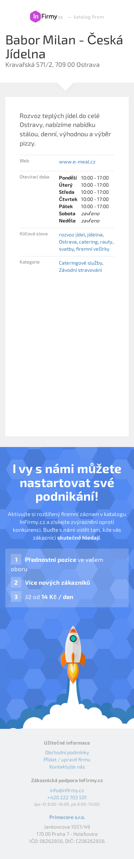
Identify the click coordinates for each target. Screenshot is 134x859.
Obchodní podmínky (67, 752)
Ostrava (68, 242)
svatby (66, 249)
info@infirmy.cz (67, 790)
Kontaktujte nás (67, 767)
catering (88, 242)
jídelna (95, 234)
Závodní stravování (80, 270)
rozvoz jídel (72, 234)
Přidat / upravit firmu (67, 759)
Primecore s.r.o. (67, 817)
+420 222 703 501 (67, 797)
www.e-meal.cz (77, 161)
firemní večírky (92, 249)
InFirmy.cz (46, 17)
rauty (106, 242)
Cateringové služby (80, 263)
